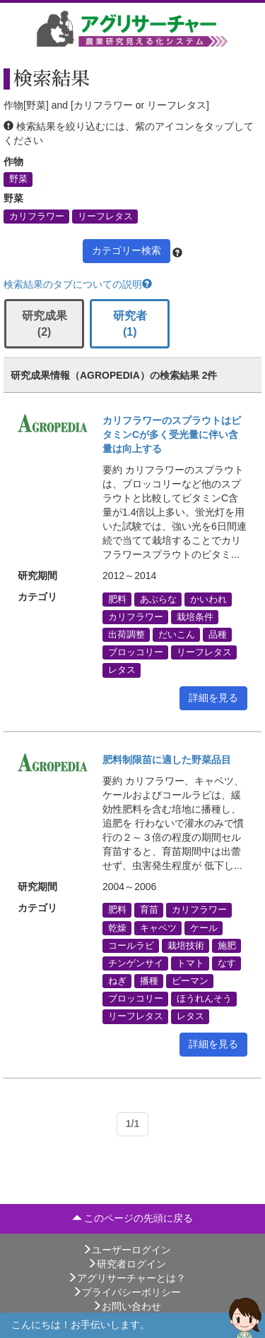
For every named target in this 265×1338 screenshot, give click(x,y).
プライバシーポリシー (126, 1292)
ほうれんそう (204, 999)
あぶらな (158, 599)
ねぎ (117, 981)
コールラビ (131, 945)
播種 (149, 981)
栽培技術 (185, 945)
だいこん (176, 634)
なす (227, 963)
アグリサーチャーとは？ (126, 1278)
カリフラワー (36, 216)
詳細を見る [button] (213, 697)
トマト (190, 963)
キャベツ (158, 927)
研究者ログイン (126, 1264)
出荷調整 (126, 634)
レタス (122, 670)
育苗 (149, 910)
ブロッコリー (135, 652)
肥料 (117, 599)
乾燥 (117, 927)
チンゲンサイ (135, 963)
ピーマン (190, 981)
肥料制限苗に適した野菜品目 (166, 759)
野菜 (18, 179)
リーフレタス (105, 216)
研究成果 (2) (44, 324)
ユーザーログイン (126, 1249)
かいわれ (208, 599)
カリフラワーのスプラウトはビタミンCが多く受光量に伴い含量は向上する (171, 434)
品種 (217, 634)
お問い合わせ (126, 1306)
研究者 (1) (130, 324)
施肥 (227, 945)
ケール (204, 927)
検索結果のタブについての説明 (78, 284)
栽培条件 (195, 616)
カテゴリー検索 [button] (126, 250)
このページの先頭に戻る (133, 1218)
